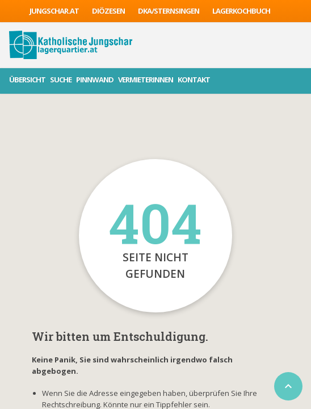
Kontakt (194, 79)
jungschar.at (54, 11)
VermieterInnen (145, 79)
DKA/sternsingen (168, 11)
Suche (61, 79)
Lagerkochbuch (241, 11)
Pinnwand (95, 79)
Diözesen (108, 11)
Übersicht (27, 79)
